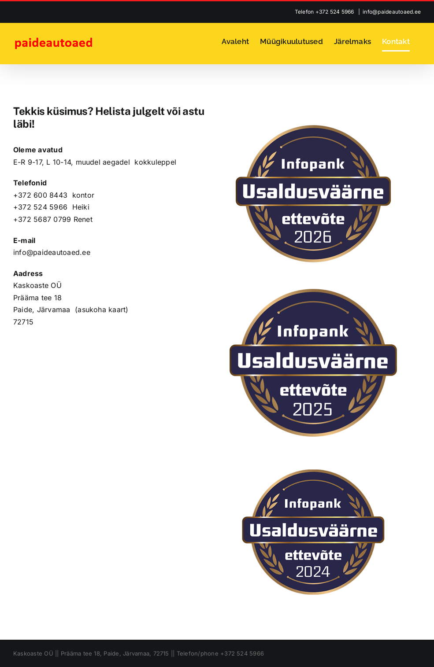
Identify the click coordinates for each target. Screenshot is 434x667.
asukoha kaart (102, 309)
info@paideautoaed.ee (392, 11)
